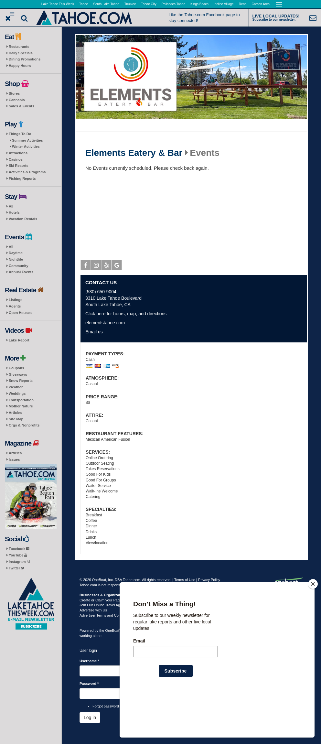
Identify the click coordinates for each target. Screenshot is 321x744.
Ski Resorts (18, 165)
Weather (16, 387)
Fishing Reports (22, 178)
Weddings (17, 393)
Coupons (16, 368)
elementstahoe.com (105, 322)
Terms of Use (184, 580)
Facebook (19, 549)
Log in (90, 717)
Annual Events (21, 272)
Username (89, 661)
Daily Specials (21, 53)
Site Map (16, 419)
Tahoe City (148, 4)
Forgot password (105, 706)
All (11, 206)
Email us (94, 331)
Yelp (107, 266)
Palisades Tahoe (173, 4)
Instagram (19, 562)
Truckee (130, 4)
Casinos (16, 159)
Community (18, 266)
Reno (243, 4)
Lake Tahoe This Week (57, 4)
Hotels (14, 212)
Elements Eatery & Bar (133, 153)
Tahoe (83, 4)
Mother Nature (21, 406)
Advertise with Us (93, 610)
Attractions (18, 153)
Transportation (21, 400)
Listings (15, 300)
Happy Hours (20, 66)
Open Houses (20, 313)
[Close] (313, 626)
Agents (15, 306)
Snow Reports (21, 381)
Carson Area (261, 4)
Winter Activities (26, 146)
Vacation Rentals (23, 219)
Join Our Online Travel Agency (104, 605)
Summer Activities (27, 140)
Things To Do (20, 134)
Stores (14, 93)
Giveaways (18, 374)
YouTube (18, 555)
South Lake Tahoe (106, 4)
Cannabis (17, 100)
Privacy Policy (209, 580)
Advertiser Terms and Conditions (105, 615)
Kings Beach (199, 4)
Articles (15, 413)
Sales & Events (21, 106)
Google (117, 266)
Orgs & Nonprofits (24, 425)
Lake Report (19, 340)
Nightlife (16, 259)
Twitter (16, 568)
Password (89, 683)
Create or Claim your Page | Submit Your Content (118, 600)
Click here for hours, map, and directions (125, 313)
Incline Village (224, 4)
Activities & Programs (27, 172)
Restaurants (19, 47)
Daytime (16, 253)
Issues (14, 459)
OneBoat (113, 630)
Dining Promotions (24, 59)
